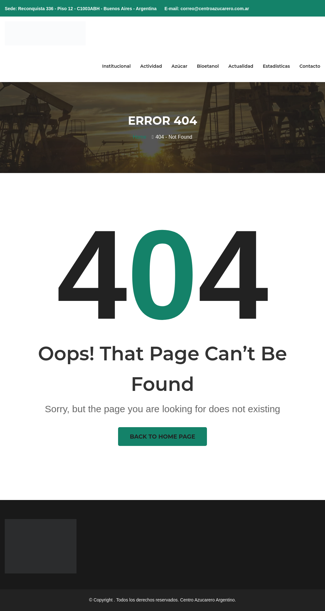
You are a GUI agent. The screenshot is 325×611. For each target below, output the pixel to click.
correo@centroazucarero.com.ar (215, 8)
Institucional (116, 66)
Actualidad (241, 66)
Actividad (151, 66)
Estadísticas (276, 66)
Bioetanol (208, 66)
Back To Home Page (162, 436)
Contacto (309, 66)
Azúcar (179, 66)
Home (141, 137)
